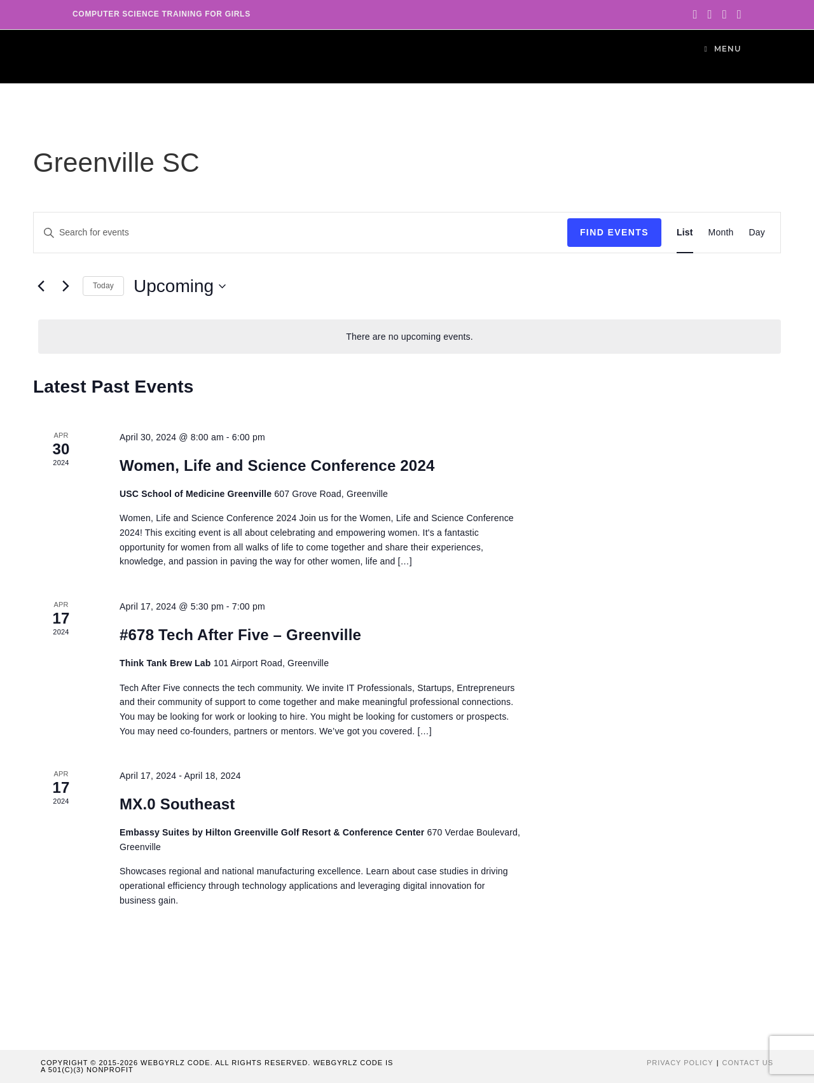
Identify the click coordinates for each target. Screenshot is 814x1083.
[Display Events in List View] (685, 233)
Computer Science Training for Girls (161, 14)
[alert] (409, 336)
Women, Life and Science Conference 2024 (277, 465)
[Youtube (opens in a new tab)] (737, 14)
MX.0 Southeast (177, 804)
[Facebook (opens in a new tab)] (710, 14)
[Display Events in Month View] (721, 233)
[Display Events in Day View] (757, 233)
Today (103, 285)
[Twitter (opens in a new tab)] (694, 14)
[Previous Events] (40, 286)
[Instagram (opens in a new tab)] (724, 14)
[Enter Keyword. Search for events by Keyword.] (300, 233)
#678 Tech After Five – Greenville (240, 634)
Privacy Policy (680, 1062)
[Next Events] (65, 286)
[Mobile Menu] (723, 48)
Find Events (614, 232)
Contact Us (748, 1062)
